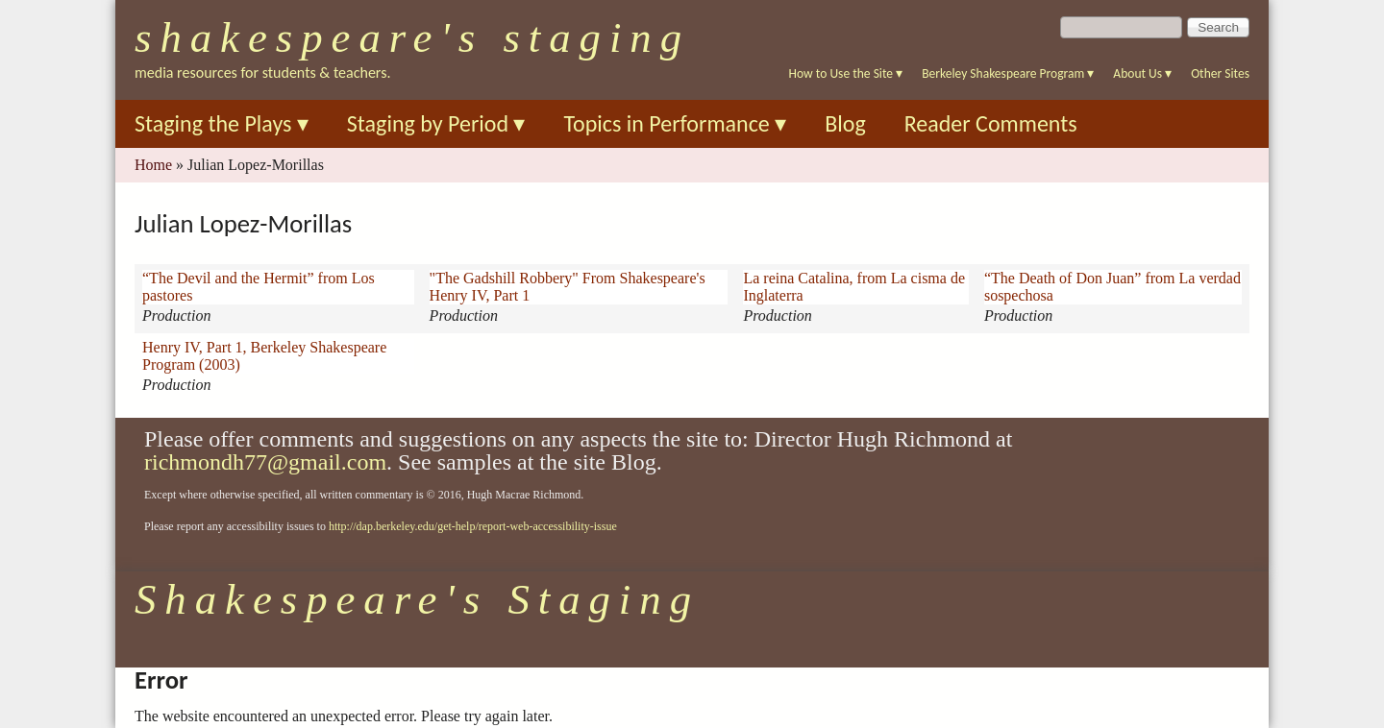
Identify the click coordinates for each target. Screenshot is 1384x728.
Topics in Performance (674, 123)
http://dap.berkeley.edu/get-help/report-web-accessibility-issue (473, 526)
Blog (845, 123)
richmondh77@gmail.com (265, 461)
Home (153, 165)
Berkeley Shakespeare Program (1008, 73)
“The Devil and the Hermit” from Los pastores (258, 286)
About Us (1142, 73)
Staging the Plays (222, 123)
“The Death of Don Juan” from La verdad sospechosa (1112, 286)
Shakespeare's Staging (412, 37)
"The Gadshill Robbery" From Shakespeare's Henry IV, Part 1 (567, 286)
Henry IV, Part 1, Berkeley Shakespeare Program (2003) (264, 356)
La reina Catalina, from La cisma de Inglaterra (854, 286)
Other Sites (1220, 73)
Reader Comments (990, 123)
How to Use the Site (846, 73)
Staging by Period (436, 123)
